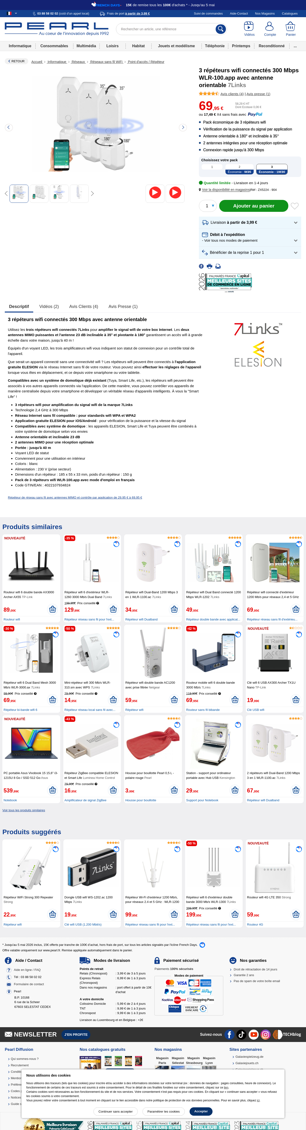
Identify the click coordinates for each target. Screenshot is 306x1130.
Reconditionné (271, 46)
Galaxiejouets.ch (246, 1063)
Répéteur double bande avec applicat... (213, 619)
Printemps (241, 46)
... (295, 46)
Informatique (20, 46)
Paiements (173, 969)
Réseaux (78, 62)
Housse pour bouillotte (140, 800)
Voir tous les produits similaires (23, 810)
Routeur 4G (255, 924)
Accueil (37, 62)
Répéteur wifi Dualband (141, 619)
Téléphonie (214, 46)
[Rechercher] (221, 29)
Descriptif (19, 306)
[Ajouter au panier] (253, 206)
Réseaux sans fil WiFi (106, 62)
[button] (225, 189)
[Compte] (270, 29)
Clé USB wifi (255, 710)
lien (226, 1087)
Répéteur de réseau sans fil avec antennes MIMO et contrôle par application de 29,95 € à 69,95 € (75, 497)
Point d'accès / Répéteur (145, 62)
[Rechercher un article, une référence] (171, 29)
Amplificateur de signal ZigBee (86, 800)
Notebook (10, 800)
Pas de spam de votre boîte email (257, 981)
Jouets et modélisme (176, 46)
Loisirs (112, 46)
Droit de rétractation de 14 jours (255, 969)
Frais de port (128, 13)
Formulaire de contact (29, 984)
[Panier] (290, 29)
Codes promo (20, 1091)
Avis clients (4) (83, 306)
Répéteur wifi (134, 710)
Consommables (54, 46)
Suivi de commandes (208, 13)
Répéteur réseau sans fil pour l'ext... (89, 619)
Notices (16, 1097)
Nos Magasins (265, 13)
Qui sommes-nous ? (24, 1059)
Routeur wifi (12, 619)
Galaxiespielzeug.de (249, 1056)
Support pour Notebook (202, 800)
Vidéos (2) (49, 306)
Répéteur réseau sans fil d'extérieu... (272, 619)
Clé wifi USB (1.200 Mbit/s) (83, 924)
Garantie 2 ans (244, 975)
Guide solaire (20, 1104)
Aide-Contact (239, 13)
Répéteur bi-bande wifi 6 (20, 710)
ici (258, 1100)
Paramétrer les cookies (164, 1111)
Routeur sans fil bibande (203, 710)
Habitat (138, 46)
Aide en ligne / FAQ (27, 970)
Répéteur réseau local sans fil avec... (90, 710)
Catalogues (290, 13)
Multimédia (86, 46)
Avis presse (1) (123, 306)
